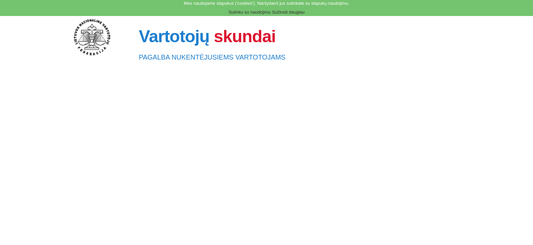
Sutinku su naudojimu (249, 12)
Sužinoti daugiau (288, 12)
